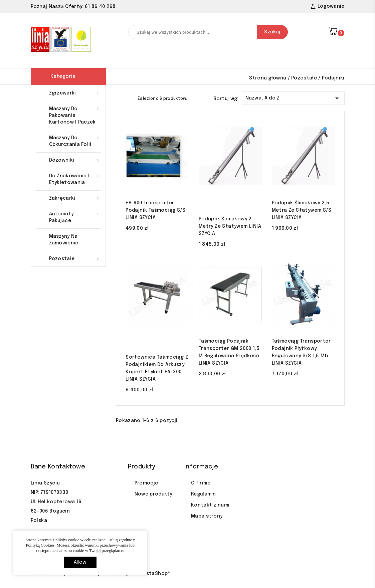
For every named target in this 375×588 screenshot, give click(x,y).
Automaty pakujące (75, 217)
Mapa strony (206, 516)
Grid (119, 98)
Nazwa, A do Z (293, 97)
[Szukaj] (208, 32)
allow (80, 562)
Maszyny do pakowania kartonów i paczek (75, 115)
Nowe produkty (153, 494)
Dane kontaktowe (58, 467)
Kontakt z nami (210, 505)
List (131, 98)
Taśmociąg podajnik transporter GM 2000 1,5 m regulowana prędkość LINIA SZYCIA (229, 352)
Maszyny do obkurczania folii (75, 141)
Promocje (146, 483)
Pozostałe (75, 258)
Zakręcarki (75, 198)
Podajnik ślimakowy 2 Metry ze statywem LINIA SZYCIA (230, 226)
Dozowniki (75, 160)
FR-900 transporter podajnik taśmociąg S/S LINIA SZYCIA (155, 210)
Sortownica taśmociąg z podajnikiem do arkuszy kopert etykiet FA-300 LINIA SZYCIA (157, 368)
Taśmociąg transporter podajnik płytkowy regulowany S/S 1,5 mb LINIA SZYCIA (301, 352)
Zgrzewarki (75, 93)
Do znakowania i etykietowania (75, 179)
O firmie (200, 483)
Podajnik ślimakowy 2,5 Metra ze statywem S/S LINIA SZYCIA (301, 210)
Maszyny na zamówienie (63, 239)
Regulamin (203, 494)
